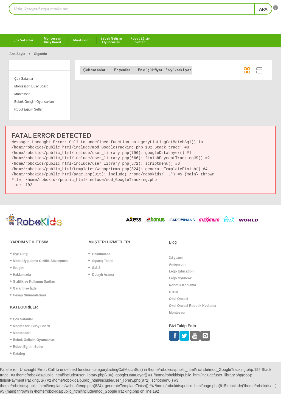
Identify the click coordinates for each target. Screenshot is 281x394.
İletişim (17, 268)
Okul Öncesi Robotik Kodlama (192, 306)
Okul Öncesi (178, 299)
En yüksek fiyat (178, 70)
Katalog (17, 354)
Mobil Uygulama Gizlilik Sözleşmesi (39, 261)
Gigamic (40, 54)
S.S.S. (94, 268)
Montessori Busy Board (31, 86)
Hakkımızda (20, 275)
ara (263, 9)
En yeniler (122, 70)
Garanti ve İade (23, 288)
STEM (173, 292)
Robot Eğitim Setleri (28, 109)
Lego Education (181, 271)
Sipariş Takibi (100, 261)
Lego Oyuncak (180, 278)
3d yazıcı (176, 258)
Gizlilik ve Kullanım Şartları (32, 281)
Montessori (22, 94)
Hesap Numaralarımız (28, 295)
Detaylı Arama (101, 275)
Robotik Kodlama (182, 285)
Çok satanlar (94, 70)
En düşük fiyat (150, 70)
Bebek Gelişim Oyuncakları (34, 102)
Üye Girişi (19, 254)
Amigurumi (177, 264)
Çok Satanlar (23, 79)
